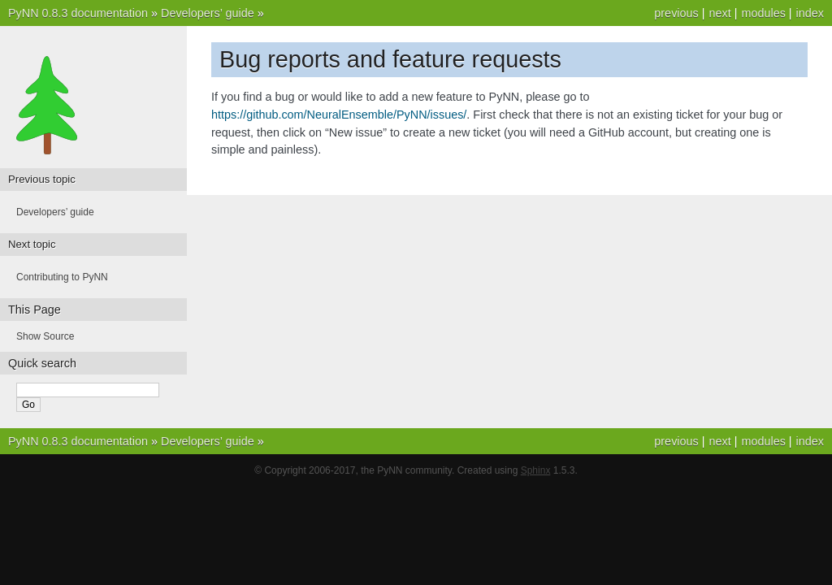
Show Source (45, 336)
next (719, 13)
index (810, 13)
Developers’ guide (207, 13)
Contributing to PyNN (62, 277)
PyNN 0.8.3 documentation (78, 13)
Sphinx (536, 470)
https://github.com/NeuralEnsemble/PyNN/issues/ (338, 114)
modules (763, 13)
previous (676, 13)
